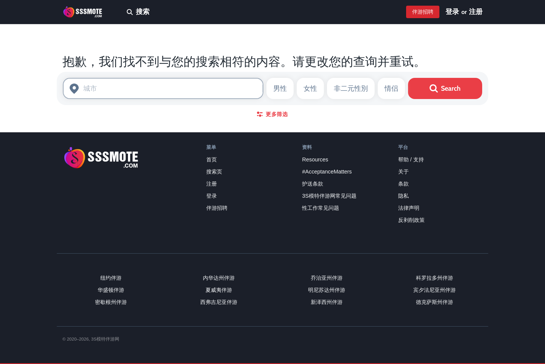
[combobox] (163, 88)
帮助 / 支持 (411, 159)
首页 (211, 159)
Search (445, 88)
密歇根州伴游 (111, 302)
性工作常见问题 (320, 208)
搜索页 (214, 172)
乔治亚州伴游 (327, 278)
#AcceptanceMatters (327, 172)
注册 (476, 12)
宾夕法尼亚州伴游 (434, 290)
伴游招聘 (422, 11)
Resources (315, 159)
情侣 (391, 88)
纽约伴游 (110, 278)
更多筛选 (272, 114)
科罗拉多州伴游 (434, 278)
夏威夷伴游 (219, 290)
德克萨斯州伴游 (434, 302)
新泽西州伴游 (327, 302)
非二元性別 (351, 88)
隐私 (403, 196)
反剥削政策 (411, 220)
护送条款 (312, 184)
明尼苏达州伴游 (326, 290)
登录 (452, 12)
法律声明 (408, 208)
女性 (310, 88)
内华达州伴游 (219, 278)
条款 (403, 184)
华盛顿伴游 (111, 290)
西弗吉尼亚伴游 (218, 302)
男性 (280, 88)
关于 (403, 172)
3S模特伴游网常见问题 (329, 196)
